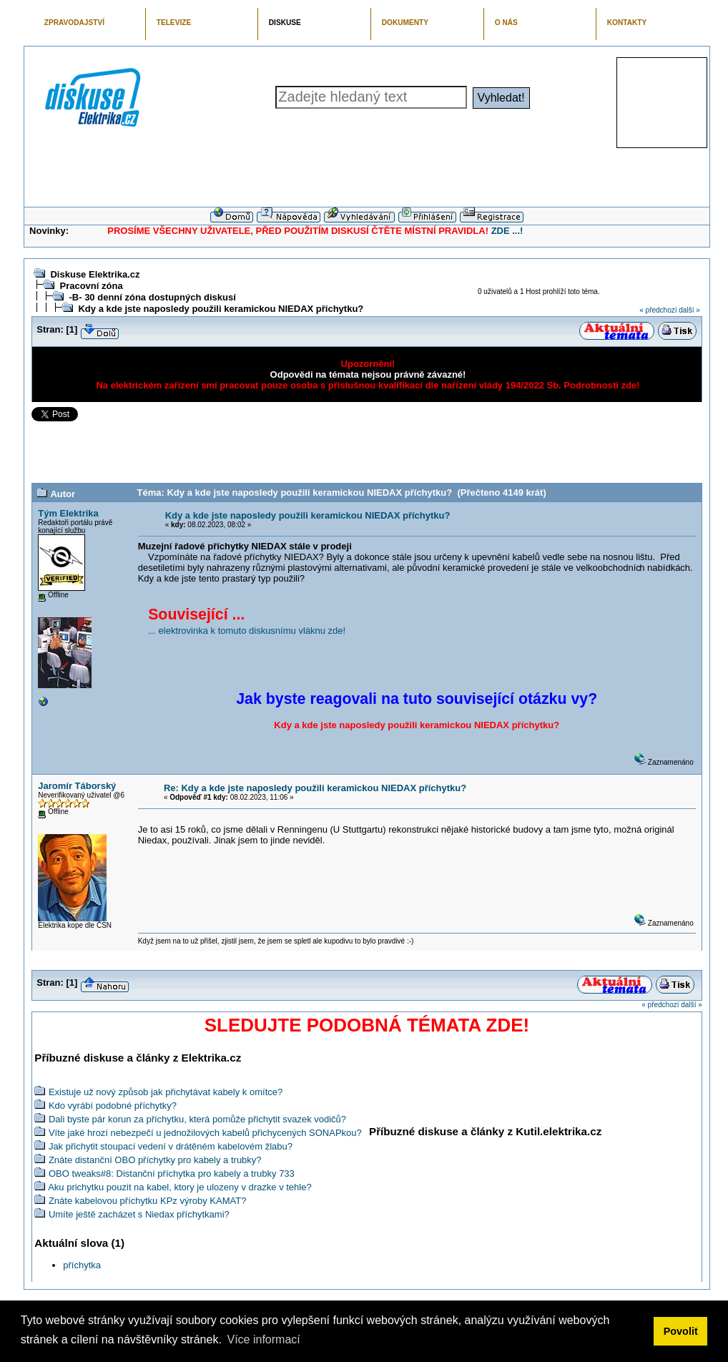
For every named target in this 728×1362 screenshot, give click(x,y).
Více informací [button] (263, 1339)
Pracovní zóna (90, 285)
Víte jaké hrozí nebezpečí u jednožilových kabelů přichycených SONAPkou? (205, 1132)
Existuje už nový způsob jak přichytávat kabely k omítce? (165, 1092)
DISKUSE (285, 22)
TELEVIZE (174, 22)
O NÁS (506, 22)
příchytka (82, 1265)
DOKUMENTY (405, 22)
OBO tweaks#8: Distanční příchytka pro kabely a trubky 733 (172, 1173)
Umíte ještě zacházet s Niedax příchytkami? (139, 1214)
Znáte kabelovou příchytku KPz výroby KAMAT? (148, 1200)
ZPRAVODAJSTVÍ (74, 22)
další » (689, 310)
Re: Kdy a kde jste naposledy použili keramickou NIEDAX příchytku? (315, 788)
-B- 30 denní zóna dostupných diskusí (152, 297)
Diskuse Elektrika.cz (94, 274)
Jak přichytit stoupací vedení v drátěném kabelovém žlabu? (170, 1146)
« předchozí (658, 310)
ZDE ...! (507, 230)
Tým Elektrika (68, 513)
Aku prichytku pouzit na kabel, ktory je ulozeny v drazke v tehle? (180, 1187)
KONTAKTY (627, 22)
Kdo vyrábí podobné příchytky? (113, 1105)
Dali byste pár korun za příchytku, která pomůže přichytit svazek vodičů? (197, 1119)
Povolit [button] (681, 1331)
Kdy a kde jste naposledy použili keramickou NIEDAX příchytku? (220, 308)
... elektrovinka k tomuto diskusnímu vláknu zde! (246, 630)
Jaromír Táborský (77, 785)
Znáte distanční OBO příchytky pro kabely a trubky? (155, 1160)
